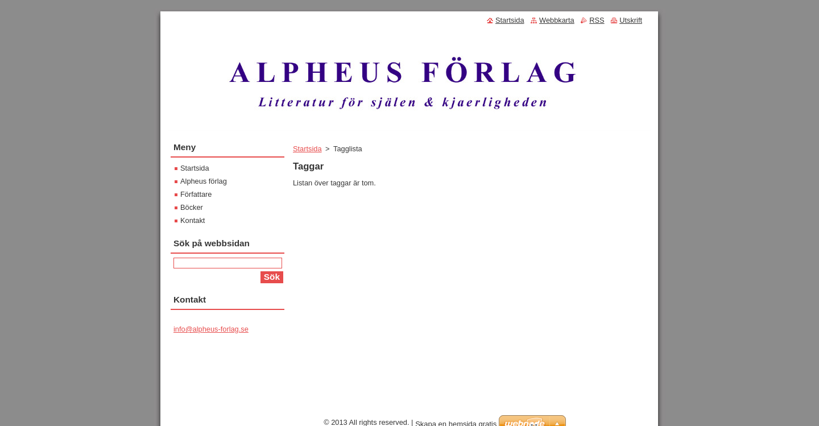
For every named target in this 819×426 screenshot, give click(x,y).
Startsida (307, 148)
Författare (196, 194)
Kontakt (192, 220)
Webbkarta (556, 20)
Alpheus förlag (203, 181)
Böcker (191, 207)
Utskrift (630, 20)
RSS (596, 20)
